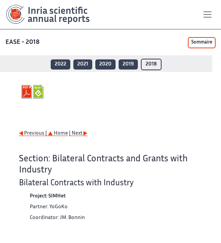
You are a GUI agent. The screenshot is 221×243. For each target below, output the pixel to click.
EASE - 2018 (23, 42)
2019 (128, 64)
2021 (82, 64)
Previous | (33, 133)
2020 (105, 64)
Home (58, 133)
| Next (78, 133)
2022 (60, 64)
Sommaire (201, 42)
